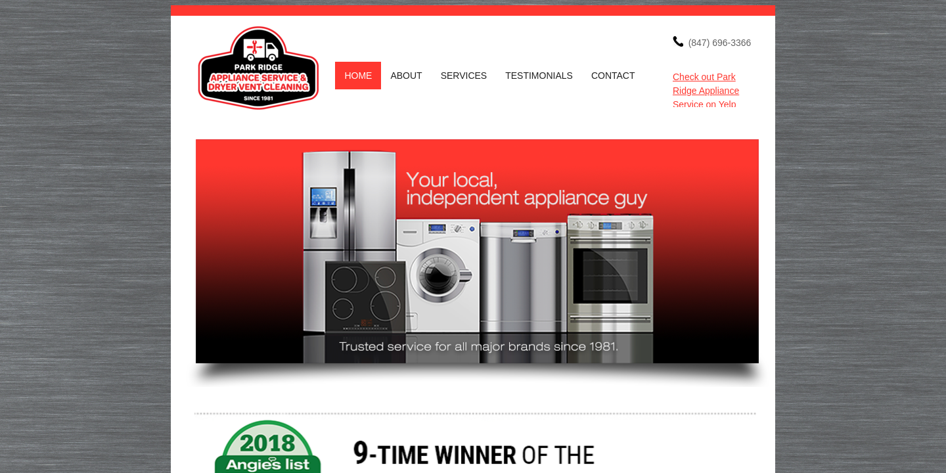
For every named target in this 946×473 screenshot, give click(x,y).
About (406, 75)
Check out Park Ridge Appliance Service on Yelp (706, 91)
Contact (613, 75)
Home (358, 75)
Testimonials (539, 75)
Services (464, 75)
